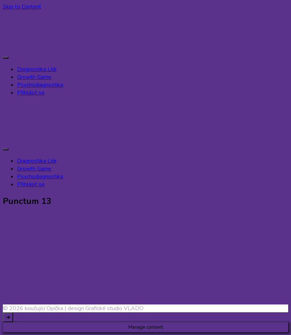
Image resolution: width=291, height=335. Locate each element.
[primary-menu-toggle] (6, 57)
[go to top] (8, 317)
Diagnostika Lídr (37, 69)
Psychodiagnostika (40, 85)
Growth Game (34, 77)
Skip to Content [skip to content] (22, 7)
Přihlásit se (31, 93)
